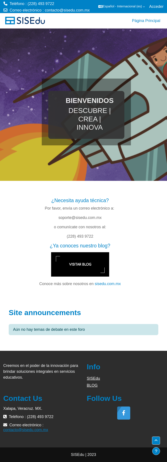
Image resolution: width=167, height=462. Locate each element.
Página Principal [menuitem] (146, 20)
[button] (121, 6)
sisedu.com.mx (108, 284)
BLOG (92, 385)
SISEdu (93, 378)
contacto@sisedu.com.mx (67, 10)
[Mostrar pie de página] (156, 451)
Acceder (156, 6)
